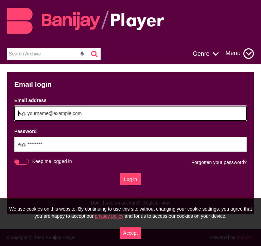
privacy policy (109, 216)
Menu (233, 53)
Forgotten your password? (219, 162)
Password (25, 131)
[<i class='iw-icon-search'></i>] (95, 54)
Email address (30, 100)
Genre (201, 53)
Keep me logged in (52, 161)
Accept (130, 233)
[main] (130, 146)
